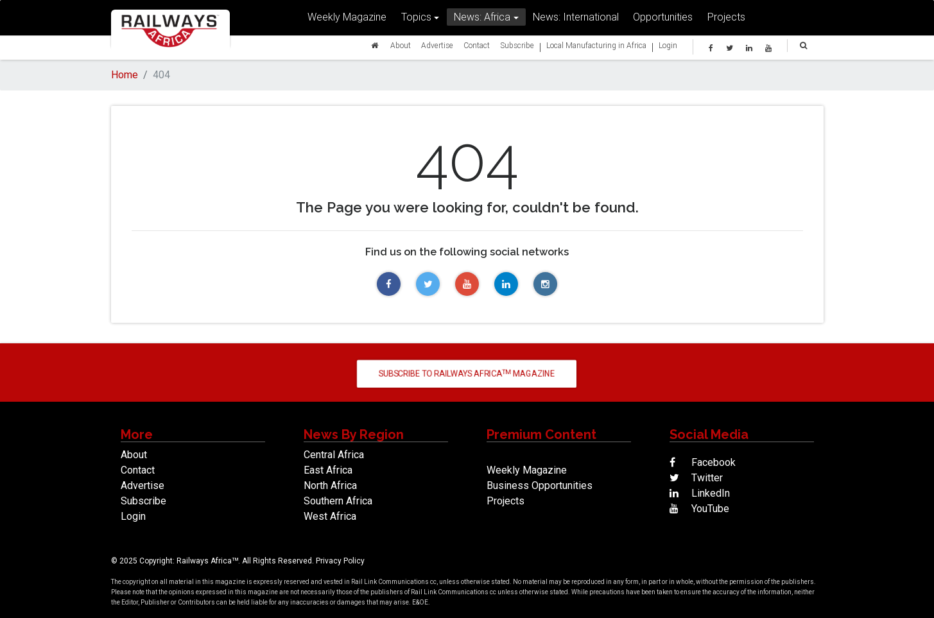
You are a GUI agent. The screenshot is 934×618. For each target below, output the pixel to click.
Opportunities (663, 19)
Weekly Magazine (346, 19)
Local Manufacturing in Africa (596, 48)
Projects (726, 19)
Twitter (696, 478)
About (400, 48)
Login (668, 48)
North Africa (330, 485)
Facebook (703, 462)
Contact (476, 48)
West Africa (330, 516)
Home (124, 75)
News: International (576, 19)
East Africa (328, 470)
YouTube (699, 508)
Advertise (437, 48)
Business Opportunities (539, 485)
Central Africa (334, 455)
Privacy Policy (340, 560)
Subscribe (517, 48)
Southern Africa (338, 501)
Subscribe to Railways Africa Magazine (467, 373)
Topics (416, 19)
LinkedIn (700, 493)
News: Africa (482, 19)
